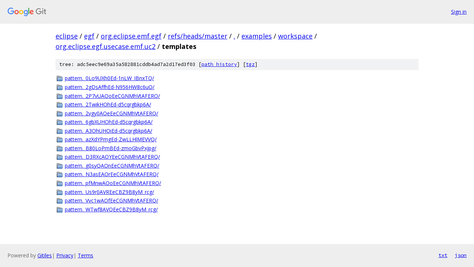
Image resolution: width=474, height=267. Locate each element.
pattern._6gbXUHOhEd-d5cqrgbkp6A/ (109, 121)
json (461, 255)
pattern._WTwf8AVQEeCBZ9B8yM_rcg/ (111, 209)
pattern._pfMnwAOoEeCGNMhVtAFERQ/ (113, 183)
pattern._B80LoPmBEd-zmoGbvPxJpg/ (110, 148)
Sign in (459, 11)
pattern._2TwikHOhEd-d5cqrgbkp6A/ (108, 104)
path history (219, 64)
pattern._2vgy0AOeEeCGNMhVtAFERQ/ (111, 113)
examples (256, 36)
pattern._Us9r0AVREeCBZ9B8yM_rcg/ (109, 191)
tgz (250, 64)
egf (89, 36)
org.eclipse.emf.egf (131, 36)
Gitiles (44, 255)
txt (442, 255)
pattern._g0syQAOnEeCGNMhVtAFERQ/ (112, 165)
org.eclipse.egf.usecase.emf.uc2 (106, 46)
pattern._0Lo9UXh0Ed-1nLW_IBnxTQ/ (109, 78)
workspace (295, 36)
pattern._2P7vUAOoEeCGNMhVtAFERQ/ (112, 95)
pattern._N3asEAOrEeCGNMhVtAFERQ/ (111, 174)
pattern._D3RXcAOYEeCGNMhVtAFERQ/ (112, 156)
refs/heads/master (197, 36)
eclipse (67, 36)
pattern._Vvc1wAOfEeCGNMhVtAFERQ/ (111, 200)
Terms (85, 255)
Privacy (64, 255)
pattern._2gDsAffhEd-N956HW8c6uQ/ (109, 86)
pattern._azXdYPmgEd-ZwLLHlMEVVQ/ (111, 139)
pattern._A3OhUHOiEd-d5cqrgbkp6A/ (108, 130)
